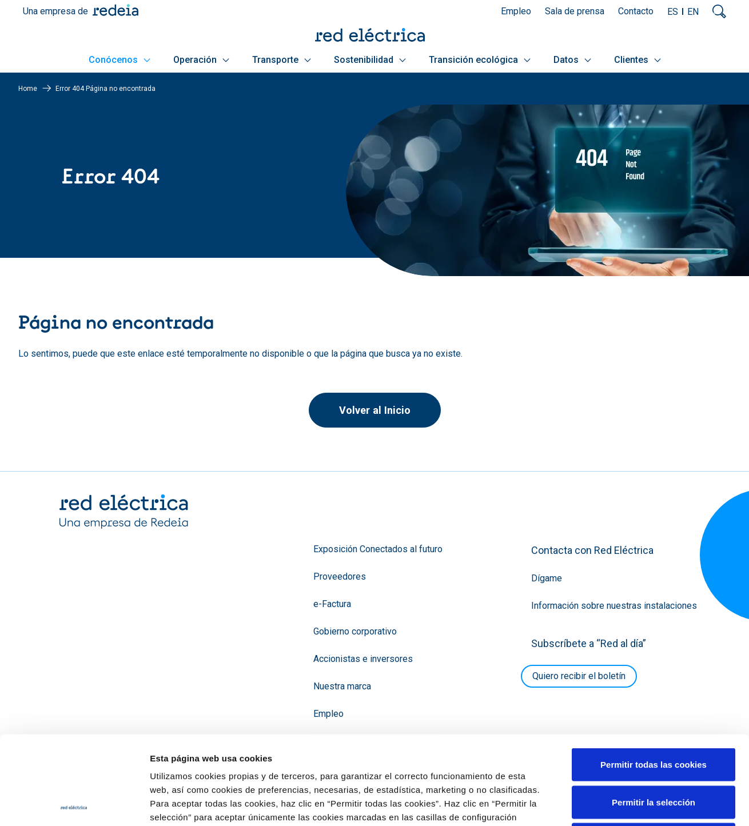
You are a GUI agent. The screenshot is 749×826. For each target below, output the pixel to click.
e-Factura (332, 603)
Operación (201, 59)
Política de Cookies (390, 756)
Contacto (636, 11)
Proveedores (339, 576)
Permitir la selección (653, 714)
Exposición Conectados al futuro (378, 549)
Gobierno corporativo (355, 631)
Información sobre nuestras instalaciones (614, 605)
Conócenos (119, 59)
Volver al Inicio (375, 410)
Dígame (546, 578)
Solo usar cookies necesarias (653, 751)
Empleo (516, 11)
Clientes (637, 59)
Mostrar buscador (719, 11)
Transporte (281, 59)
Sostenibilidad (370, 59)
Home (27, 89)
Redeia (115, 10)
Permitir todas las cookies (653, 676)
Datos (572, 59)
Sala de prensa (574, 11)
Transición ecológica (480, 59)
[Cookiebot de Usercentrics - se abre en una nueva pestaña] (74, 803)
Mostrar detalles (618, 803)
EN (693, 11)
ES (672, 11)
